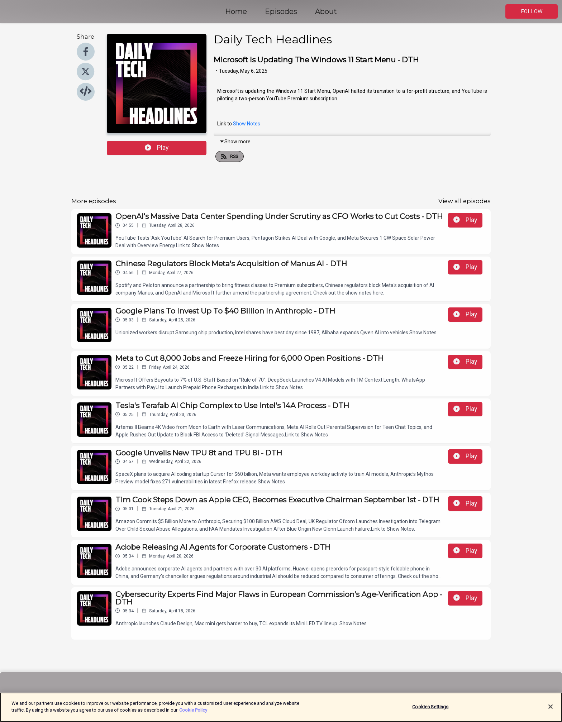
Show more (235, 141)
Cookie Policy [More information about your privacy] (193, 713)
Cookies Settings (430, 709)
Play (156, 147)
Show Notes (246, 123)
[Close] (550, 709)
